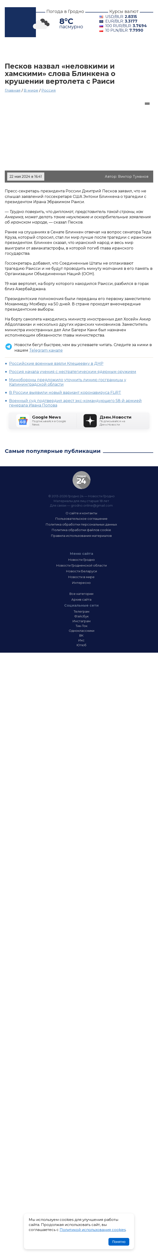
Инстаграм (81, 621)
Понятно (118, 1242)
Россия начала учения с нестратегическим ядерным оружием (72, 371)
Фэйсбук (81, 616)
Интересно (48, 55)
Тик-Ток (81, 626)
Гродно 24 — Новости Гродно (81, 480)
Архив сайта (81, 599)
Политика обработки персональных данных (81, 524)
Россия (48, 90)
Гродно (42, 49)
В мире (16, 55)
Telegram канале (46, 350)
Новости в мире (81, 577)
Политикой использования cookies (93, 1229)
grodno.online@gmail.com (92, 505)
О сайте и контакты (81, 513)
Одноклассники (81, 631)
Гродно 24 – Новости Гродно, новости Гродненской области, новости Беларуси (20, 22)
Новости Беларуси (81, 571)
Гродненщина (79, 49)
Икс (81, 640)
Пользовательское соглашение (81, 519)
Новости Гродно (81, 560)
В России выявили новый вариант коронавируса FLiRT (65, 392)
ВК (81, 635)
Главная (16, 49)
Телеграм (81, 611)
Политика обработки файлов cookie (81, 530)
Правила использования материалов (81, 536)
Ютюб (81, 645)
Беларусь (119, 49)
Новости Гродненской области (81, 565)
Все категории (81, 594)
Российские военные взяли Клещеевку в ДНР (56, 363)
